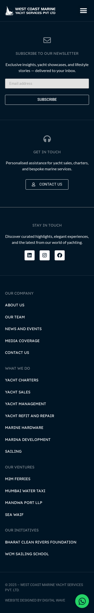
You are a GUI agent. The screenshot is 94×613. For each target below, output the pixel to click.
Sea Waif (14, 514)
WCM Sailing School (27, 553)
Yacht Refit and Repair (29, 415)
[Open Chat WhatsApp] (82, 601)
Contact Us (17, 352)
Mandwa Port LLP (23, 502)
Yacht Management (25, 403)
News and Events (23, 328)
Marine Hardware (24, 427)
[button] (83, 10)
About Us (14, 305)
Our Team (15, 317)
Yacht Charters (21, 380)
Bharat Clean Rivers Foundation (40, 542)
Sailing (13, 451)
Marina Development (28, 439)
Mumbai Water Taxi (25, 490)
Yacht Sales (17, 392)
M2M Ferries (17, 478)
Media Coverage (22, 340)
